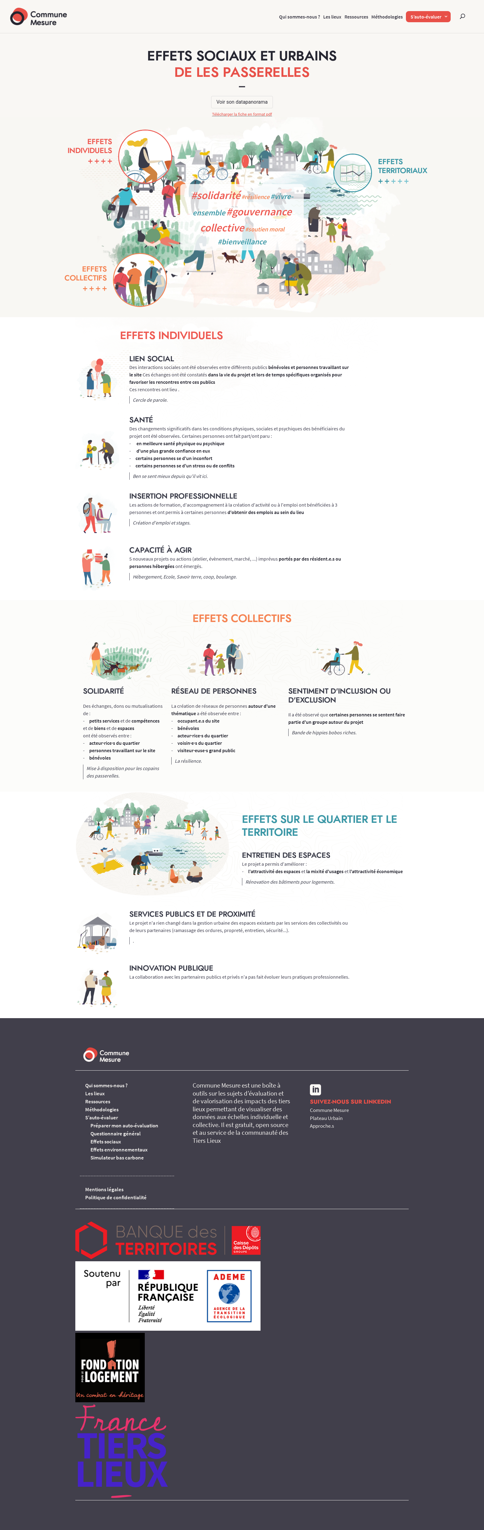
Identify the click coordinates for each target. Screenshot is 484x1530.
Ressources (356, 17)
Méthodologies (387, 17)
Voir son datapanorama (242, 102)
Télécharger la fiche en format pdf (242, 114)
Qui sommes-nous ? (299, 17)
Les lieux (332, 17)
